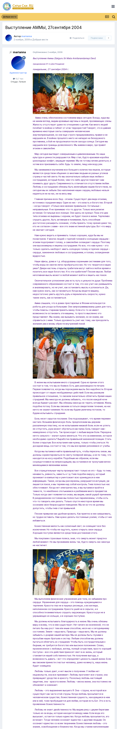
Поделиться (77, 38)
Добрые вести (40, 39)
